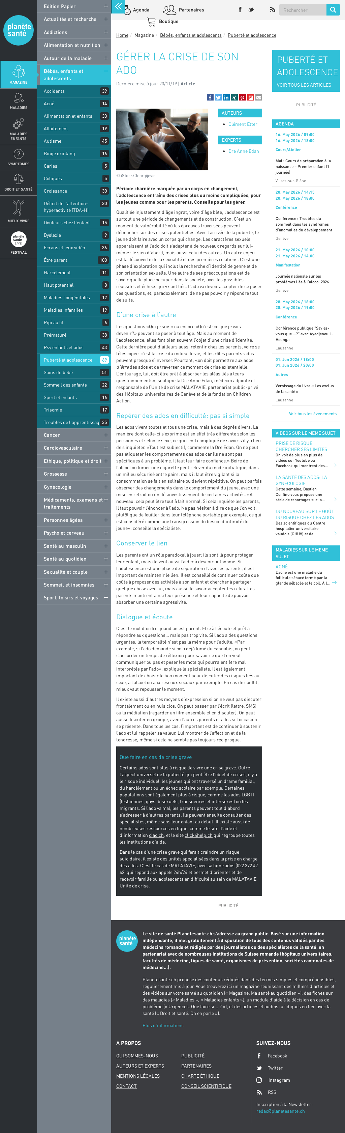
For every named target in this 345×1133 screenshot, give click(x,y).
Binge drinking (59, 153)
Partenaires (191, 9)
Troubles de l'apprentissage (73, 422)
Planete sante (18, 30)
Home (122, 35)
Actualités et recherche (70, 19)
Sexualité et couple (66, 572)
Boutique (168, 21)
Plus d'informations (163, 1025)
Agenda (140, 9)
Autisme (52, 141)
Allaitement (56, 128)
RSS (266, 1092)
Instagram (273, 1080)
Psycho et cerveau (64, 533)
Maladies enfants (19, 136)
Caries (50, 166)
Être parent (55, 260)
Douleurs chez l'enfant (67, 222)
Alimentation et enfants (68, 116)
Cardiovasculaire (63, 448)
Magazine (18, 82)
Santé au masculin (65, 546)
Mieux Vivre (19, 221)
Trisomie (53, 410)
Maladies (19, 107)
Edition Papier (60, 6)
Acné (49, 103)
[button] (210, 97)
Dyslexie (52, 235)
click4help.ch (199, 835)
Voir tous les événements (313, 413)
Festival (18, 252)
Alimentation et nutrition (72, 45)
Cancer (52, 435)
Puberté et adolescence (68, 360)
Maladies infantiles (63, 310)
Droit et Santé (18, 189)
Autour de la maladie (68, 58)
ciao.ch (156, 835)
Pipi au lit (54, 322)
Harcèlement (57, 272)
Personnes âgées (63, 520)
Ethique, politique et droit (72, 461)
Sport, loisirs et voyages (71, 597)
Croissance (55, 191)
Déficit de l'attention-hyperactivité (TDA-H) (66, 206)
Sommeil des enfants (65, 385)
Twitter (269, 1068)
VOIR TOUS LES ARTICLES (304, 85)
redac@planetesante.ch (280, 1111)
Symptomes (19, 164)
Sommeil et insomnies (69, 585)
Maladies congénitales (67, 297)
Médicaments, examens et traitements (73, 503)
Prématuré (55, 335)
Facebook (271, 1055)
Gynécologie (57, 487)
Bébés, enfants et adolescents (63, 74)
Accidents (54, 91)
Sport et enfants (60, 397)
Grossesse (55, 474)
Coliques (53, 178)
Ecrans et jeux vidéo (64, 247)
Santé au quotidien (65, 559)
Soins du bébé (58, 372)
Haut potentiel (58, 285)
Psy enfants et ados (64, 347)
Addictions (55, 32)
